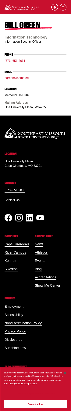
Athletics (41, 252)
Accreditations (45, 277)
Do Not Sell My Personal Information (35, 393)
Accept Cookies (36, 404)
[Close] (65, 373)
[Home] (22, 7)
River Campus (15, 252)
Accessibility (14, 315)
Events (40, 261)
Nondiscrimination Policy (23, 323)
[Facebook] (8, 217)
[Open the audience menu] (54, 7)
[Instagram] (19, 217)
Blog (38, 269)
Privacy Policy (15, 331)
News (39, 244)
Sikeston (11, 269)
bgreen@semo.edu (17, 77)
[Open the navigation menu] (63, 7)
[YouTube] (40, 217)
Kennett (10, 261)
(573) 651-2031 (15, 60)
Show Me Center (47, 285)
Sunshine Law (15, 348)
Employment (14, 306)
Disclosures (13, 339)
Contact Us (12, 200)
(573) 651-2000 (15, 190)
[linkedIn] (29, 217)
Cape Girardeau (17, 244)
